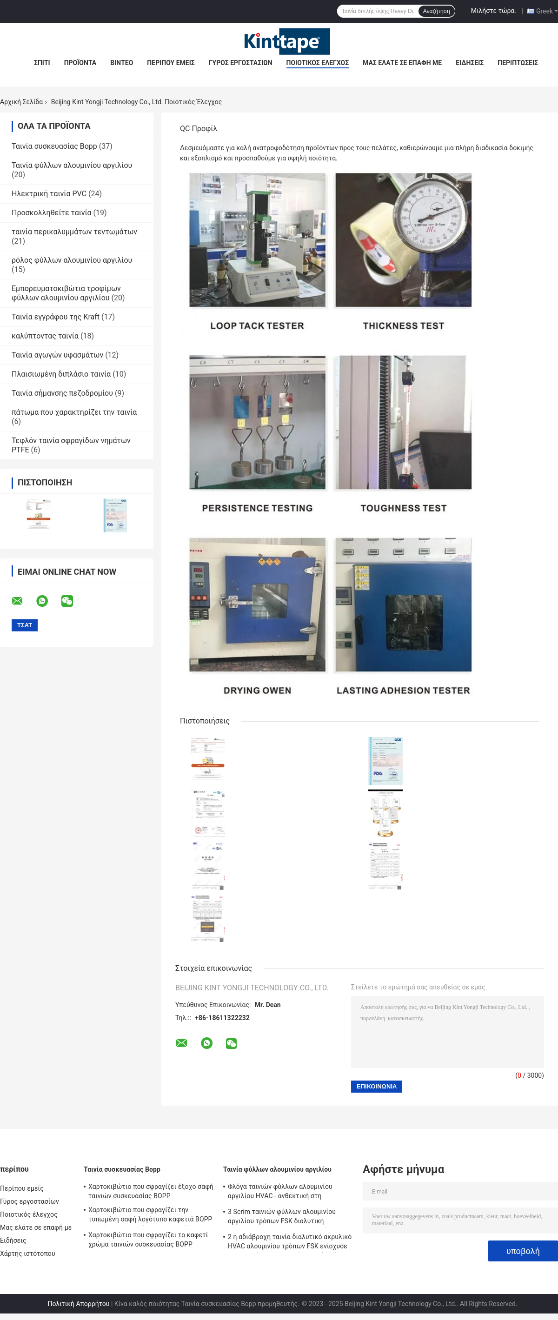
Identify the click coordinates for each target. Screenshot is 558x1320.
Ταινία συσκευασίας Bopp (54, 146)
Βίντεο (121, 62)
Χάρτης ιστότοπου (27, 1253)
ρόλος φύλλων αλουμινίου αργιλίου (72, 260)
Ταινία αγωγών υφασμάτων (57, 355)
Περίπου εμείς (170, 62)
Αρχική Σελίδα (21, 102)
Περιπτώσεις (518, 62)
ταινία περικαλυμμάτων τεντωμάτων (74, 231)
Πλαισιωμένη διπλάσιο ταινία (61, 374)
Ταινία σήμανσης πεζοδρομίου (62, 393)
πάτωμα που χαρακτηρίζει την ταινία (74, 412)
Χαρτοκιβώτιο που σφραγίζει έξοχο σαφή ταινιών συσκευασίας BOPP (150, 1191)
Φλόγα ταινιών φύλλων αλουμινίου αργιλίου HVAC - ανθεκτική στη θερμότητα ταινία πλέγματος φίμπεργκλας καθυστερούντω (280, 1192)
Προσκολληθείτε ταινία (52, 212)
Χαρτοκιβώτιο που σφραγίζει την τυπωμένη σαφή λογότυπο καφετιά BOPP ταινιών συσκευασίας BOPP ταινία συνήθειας (150, 1216)
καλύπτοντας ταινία (45, 336)
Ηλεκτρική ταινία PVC (49, 193)
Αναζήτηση (436, 11)
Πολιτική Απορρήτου (78, 1303)
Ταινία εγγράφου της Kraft (56, 316)
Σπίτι (42, 62)
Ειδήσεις (470, 62)
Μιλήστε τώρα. (493, 10)
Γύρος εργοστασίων (240, 62)
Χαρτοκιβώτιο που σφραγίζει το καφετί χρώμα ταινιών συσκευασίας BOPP (148, 1239)
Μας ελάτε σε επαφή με (402, 62)
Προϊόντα (80, 62)
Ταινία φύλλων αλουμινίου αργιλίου (72, 165)
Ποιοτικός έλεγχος (317, 62)
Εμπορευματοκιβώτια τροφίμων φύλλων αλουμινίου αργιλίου (66, 293)
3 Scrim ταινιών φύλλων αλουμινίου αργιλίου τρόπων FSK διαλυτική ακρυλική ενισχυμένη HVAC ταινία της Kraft (285, 1217)
